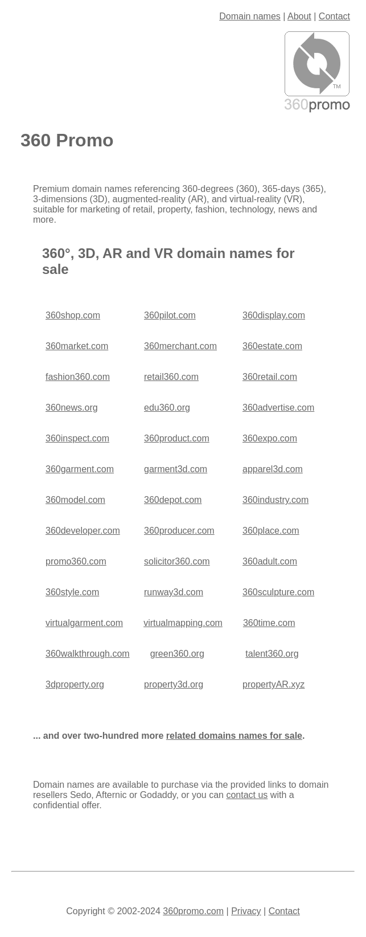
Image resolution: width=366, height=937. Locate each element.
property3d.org (173, 684)
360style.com (72, 592)
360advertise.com (278, 407)
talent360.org (271, 653)
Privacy (246, 911)
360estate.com (272, 346)
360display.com (273, 315)
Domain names (250, 16)
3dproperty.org (75, 684)
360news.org (72, 407)
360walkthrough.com (88, 653)
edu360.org (167, 407)
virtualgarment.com (84, 623)
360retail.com (269, 377)
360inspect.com (77, 438)
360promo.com (193, 911)
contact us (247, 795)
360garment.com (80, 469)
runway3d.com (173, 592)
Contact (334, 16)
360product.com (176, 438)
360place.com (270, 530)
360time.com (269, 623)
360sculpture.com (278, 592)
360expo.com (269, 438)
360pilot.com (170, 315)
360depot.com (172, 500)
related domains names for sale (234, 735)
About (299, 16)
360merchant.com (180, 346)
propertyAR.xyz (273, 684)
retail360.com (171, 377)
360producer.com (179, 530)
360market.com (77, 346)
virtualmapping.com (183, 623)
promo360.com (76, 561)
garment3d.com (175, 469)
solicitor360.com (177, 561)
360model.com (75, 500)
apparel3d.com (272, 469)
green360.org (177, 653)
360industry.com (275, 500)
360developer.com (83, 530)
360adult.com (269, 561)
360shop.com (73, 315)
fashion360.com (78, 377)
